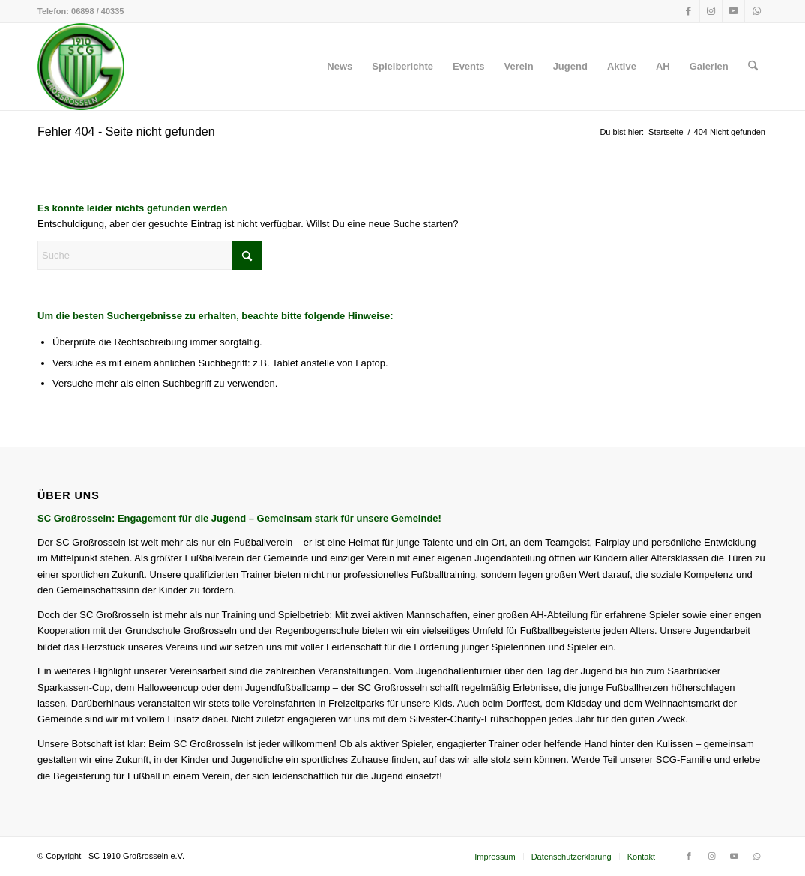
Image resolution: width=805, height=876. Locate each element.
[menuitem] (339, 66)
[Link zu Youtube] (733, 11)
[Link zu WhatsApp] (756, 11)
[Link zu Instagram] (711, 11)
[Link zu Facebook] (688, 11)
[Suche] (753, 66)
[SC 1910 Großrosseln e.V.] (80, 66)
